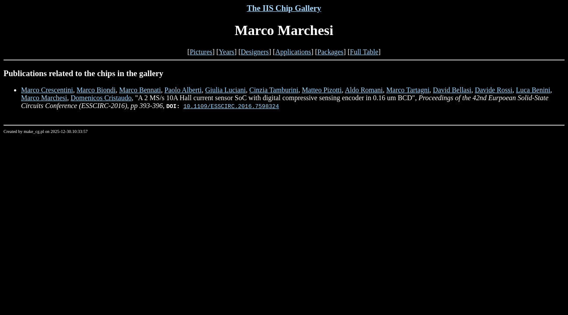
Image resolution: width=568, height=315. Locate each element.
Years (226, 52)
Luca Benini (533, 90)
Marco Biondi (96, 90)
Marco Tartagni (408, 90)
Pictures (201, 52)
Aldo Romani (364, 90)
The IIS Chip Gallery (284, 8)
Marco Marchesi (44, 98)
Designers (255, 52)
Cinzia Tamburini (273, 90)
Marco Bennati (140, 90)
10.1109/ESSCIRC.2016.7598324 (231, 106)
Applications (293, 52)
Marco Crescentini (47, 90)
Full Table (364, 52)
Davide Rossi (493, 90)
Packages (331, 52)
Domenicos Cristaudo (101, 98)
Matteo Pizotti (322, 90)
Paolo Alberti (182, 90)
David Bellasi (452, 90)
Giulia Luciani (225, 90)
